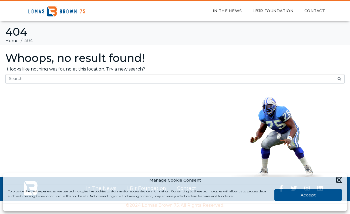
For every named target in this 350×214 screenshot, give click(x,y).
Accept (308, 195)
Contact (314, 10)
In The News (227, 10)
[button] (339, 180)
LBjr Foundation (273, 10)
